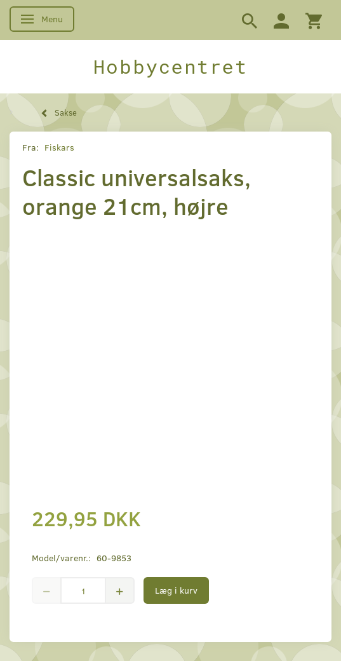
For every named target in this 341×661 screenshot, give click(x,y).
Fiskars (59, 147)
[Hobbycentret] (170, 66)
